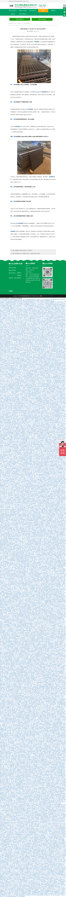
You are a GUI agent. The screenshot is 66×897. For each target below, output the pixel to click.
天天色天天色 (12, 606)
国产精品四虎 (12, 344)
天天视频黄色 (24, 585)
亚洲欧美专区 (24, 874)
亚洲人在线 (15, 417)
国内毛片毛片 (29, 687)
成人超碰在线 (23, 434)
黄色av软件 (20, 564)
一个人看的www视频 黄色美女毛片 (33, 404)
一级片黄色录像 (6, 309)
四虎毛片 (4, 617)
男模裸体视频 (26, 626)
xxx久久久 (60, 383)
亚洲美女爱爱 (43, 667)
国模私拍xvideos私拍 (10, 804)
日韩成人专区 (20, 567)
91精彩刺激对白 (18, 363)
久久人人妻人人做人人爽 (21, 543)
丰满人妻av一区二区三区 (33, 583)
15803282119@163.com (34, 274)
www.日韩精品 (45, 507)
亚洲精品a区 (24, 513)
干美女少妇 (28, 478)
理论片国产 (29, 516)
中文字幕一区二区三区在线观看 (31, 590)
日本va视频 (4, 363)
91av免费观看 (43, 711)
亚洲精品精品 (48, 363)
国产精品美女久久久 (11, 428)
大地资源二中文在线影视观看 (23, 480)
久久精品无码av (40, 352)
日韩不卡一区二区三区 (7, 379)
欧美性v (24, 761)
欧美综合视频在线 (27, 718)
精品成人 (12, 667)
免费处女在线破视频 (45, 638)
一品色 (54, 375)
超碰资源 (59, 367)
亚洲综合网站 (16, 406)
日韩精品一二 (21, 377)
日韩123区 (46, 851)
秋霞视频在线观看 (34, 640)
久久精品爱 (5, 537)
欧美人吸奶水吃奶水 (19, 313)
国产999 (17, 479)
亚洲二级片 (5, 498)
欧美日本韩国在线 (31, 536)
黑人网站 (17, 777)
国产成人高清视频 (20, 381)
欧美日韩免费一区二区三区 (18, 692)
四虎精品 (5, 324)
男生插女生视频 (53, 446)
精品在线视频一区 (18, 387)
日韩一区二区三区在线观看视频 (53, 410)
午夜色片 (17, 746)
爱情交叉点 (38, 883)
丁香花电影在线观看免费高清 (37, 348)
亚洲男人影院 (41, 328)
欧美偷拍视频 (42, 329)
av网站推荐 (44, 345)
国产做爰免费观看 (35, 580)
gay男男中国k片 (44, 332)
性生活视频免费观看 (47, 600)
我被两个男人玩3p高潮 (42, 487)
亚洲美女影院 (60, 479)
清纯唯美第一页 (45, 790)
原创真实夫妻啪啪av (11, 536)
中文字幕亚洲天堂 (35, 551)
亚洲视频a (46, 601)
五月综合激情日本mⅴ (24, 466)
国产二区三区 (9, 725)
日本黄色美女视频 (4, 527)
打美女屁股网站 (11, 747)
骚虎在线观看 (25, 593)
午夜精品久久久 (53, 516)
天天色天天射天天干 (15, 507)
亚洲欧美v (32, 688)
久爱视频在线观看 (23, 666)
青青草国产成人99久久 (15, 631)
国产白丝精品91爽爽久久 (40, 374)
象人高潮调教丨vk (34, 381)
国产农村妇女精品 (18, 765)
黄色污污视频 (62, 347)
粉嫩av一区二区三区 (52, 489)
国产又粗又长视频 (37, 456)
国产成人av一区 (15, 870)
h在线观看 (59, 578)
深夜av (45, 852)
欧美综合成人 (45, 849)
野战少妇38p (47, 340)
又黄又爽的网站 (45, 403)
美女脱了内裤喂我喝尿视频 (30, 832)
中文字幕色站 (35, 490)
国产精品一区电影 (50, 696)
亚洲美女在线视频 (50, 316)
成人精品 (34, 538)
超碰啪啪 (25, 352)
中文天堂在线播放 (43, 681)
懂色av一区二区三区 (52, 641)
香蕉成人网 (26, 692)
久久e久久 (2, 791)
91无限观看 (15, 458)
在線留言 (13, 14)
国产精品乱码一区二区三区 (36, 427)
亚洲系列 (5, 327)
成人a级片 (10, 548)
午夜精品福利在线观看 (60, 535)
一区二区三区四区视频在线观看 (53, 768)
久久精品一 (58, 732)
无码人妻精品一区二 (57, 850)
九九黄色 (35, 472)
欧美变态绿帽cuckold (45, 653)
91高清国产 (43, 513)
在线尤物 (40, 849)
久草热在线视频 (56, 492)
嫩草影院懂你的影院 (25, 410)
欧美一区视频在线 (23, 468)
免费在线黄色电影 (47, 386)
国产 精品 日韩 (49, 583)
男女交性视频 (60, 501)
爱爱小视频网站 (41, 599)
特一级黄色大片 (3, 750)
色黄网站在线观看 (57, 678)
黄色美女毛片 (57, 461)
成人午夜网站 (31, 704)
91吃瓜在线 (36, 375)
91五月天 (2, 377)
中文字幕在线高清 (30, 619)
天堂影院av (22, 873)
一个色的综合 (26, 461)
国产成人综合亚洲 (26, 444)
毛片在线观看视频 (19, 577)
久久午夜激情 (8, 825)
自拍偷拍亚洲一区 (4, 456)
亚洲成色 (52, 462)
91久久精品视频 (34, 647)
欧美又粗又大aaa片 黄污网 (13, 531)
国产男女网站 (14, 625)
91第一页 (35, 373)
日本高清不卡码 (43, 693)
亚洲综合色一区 (48, 310)
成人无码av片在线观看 (48, 555)
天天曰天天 (61, 647)
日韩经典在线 (18, 388)
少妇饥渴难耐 (29, 458)
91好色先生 (20, 456)
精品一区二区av (14, 377)
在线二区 (43, 613)
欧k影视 (17, 763)
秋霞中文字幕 (14, 454)
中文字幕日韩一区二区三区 (54, 440)
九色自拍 (2, 768)
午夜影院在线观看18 (48, 444)
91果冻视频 (25, 416)
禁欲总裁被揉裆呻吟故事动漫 (11, 641)
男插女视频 (12, 510)
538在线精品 (47, 428)
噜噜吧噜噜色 (36, 687)
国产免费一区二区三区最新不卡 (52, 374)
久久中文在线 (30, 576)
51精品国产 (58, 502)
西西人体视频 (46, 322)
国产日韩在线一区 (37, 376)
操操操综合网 (39, 602)
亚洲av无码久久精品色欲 (47, 435)
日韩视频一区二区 (19, 764)
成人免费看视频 (50, 837)
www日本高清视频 (36, 607)
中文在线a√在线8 (46, 369)
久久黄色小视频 (11, 539)
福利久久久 (31, 765)
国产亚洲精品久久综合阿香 (24, 677)
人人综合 (42, 725)
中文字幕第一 (48, 409)
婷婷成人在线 (48, 336)
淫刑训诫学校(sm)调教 (32, 771)
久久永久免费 (17, 703)
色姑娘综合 (29, 524)
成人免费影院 (36, 544)
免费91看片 (16, 582)
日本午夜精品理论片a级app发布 (33, 327)
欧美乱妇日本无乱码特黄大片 (6, 545)
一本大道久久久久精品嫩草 (40, 553)
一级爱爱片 (38, 435)
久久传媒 (39, 365)
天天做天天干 (27, 577)
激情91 (54, 433)
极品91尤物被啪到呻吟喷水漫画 (7, 653)
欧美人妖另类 (60, 663)
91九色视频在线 (6, 620)
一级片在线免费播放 (14, 397)
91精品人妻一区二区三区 (39, 439)
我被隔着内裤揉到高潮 (32, 541)
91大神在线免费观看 (40, 368)
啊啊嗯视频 (39, 682)
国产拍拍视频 (22, 893)
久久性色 (9, 324)
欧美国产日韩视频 (48, 510)
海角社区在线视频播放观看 (30, 556)
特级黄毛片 (20, 683)
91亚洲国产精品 (32, 602)
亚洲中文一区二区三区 (11, 364)
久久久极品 (46, 596)
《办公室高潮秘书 (41, 304)
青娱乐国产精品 (8, 642)
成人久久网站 (19, 856)
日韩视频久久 (8, 707)
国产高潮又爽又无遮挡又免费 (42, 307)
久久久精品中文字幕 (13, 486)
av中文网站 (24, 688)
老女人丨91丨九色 (58, 785)
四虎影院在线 (61, 370)
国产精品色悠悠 (3, 794)
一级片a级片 (58, 487)
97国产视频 (27, 425)
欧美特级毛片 (40, 472)
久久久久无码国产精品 (38, 652)
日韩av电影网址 (35, 690)
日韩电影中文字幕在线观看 (50, 579)
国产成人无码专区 (52, 717)
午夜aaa (36, 582)
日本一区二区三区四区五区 (47, 382)
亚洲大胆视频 (8, 550)
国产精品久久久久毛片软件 (14, 466)
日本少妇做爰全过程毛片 (19, 380)
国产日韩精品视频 (6, 473)
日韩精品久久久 (25, 369)
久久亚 (45, 319)
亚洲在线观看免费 (53, 464)
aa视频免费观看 (53, 614)
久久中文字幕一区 (23, 338)
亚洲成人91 (10, 449)
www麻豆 (59, 889)
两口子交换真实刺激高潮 (55, 369)
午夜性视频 (7, 535)
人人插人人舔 (28, 348)
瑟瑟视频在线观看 (26, 515)
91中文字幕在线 (12, 312)
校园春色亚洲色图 (40, 426)
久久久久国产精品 (44, 572)
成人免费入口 (16, 884)
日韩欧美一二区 (18, 392)
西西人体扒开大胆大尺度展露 (39, 724)
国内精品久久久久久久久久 (22, 597)
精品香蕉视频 (14, 370)
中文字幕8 (36, 502)
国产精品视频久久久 (26, 437)
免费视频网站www (31, 342)
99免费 (25, 317)
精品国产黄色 (7, 756)
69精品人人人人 (19, 351)
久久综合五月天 (50, 695)
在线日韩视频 (49, 678)
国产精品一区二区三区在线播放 (44, 305)
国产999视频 (33, 713)
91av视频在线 (25, 547)
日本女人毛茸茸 (55, 513)
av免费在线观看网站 (31, 411)
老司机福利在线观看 (58, 585)
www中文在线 (19, 323)
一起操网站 (16, 676)
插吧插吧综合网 (42, 474)
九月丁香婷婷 (27, 351)
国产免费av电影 (49, 530)
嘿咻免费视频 (6, 593)
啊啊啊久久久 (22, 781)
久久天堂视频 (3, 872)
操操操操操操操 (12, 597)
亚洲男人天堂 (44, 625)
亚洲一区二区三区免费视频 (11, 490)
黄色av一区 (14, 353)
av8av (16, 654)
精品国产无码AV (53, 454)
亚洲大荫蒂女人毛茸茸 (43, 561)
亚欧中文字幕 (57, 493)
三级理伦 (48, 491)
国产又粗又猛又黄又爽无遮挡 (25, 608)
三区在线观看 (3, 306)
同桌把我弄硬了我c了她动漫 (10, 426)
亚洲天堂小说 (43, 794)
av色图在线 (59, 611)
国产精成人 (21, 812)
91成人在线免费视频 (17, 593)
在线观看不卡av (23, 542)
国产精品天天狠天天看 (33, 783)
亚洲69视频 (37, 799)
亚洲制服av (44, 419)
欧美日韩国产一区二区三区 (51, 803)
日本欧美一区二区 (28, 674)
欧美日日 (11, 728)
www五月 (59, 628)
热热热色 (63, 317)
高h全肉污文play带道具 (10, 318)
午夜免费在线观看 (6, 475)
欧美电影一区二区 (36, 730)
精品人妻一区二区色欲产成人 (10, 491)
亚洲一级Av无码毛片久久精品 (27, 379)
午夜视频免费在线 (43, 509)
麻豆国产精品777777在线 (21, 305)
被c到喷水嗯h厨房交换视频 (17, 334)
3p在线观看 (7, 311)
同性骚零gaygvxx (20, 674)
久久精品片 (15, 565)
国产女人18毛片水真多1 (43, 493)
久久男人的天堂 (15, 838)
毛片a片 (42, 363)
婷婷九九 (56, 866)
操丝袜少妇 (6, 443)
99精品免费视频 (20, 632)
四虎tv (60, 845)
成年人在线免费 (18, 515)
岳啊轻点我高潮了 (49, 439)
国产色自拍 (29, 353)
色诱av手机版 (20, 461)
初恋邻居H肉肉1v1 (34, 329)
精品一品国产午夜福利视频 (19, 528)
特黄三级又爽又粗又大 (49, 371)
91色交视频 (24, 653)
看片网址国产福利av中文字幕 (38, 310)
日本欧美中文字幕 (33, 316)
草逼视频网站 (15, 444)
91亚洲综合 (54, 626)
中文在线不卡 (63, 622)
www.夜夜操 (14, 753)
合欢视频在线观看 (32, 318)
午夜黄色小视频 (20, 643)
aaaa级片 (10, 330)
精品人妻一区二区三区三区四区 (24, 371)
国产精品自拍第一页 (27, 559)
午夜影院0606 (46, 745)
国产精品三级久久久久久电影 (6, 404)
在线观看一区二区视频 (22, 797)
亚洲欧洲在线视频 (57, 787)
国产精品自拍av (27, 739)
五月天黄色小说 (18, 738)
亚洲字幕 (41, 457)
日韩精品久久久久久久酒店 (26, 332)
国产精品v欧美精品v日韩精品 (6, 542)
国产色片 (13, 814)
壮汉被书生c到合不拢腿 (47, 541)
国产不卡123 (39, 790)
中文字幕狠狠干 (7, 444)
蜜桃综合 (51, 602)
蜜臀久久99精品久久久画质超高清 (44, 306)
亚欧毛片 (43, 456)
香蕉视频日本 (23, 359)
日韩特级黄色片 (41, 783)
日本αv (46, 613)
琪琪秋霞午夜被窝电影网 (57, 618)
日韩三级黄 (48, 618)
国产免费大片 (34, 628)
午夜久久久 (44, 713)
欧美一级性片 (47, 460)
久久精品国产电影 (51, 353)
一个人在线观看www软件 (55, 486)
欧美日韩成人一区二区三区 (59, 484)
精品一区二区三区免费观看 (8, 765)
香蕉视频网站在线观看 (49, 891)
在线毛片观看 (30, 412)
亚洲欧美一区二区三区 (38, 745)
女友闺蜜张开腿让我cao (55, 675)
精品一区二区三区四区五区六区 (36, 319)
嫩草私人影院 (3, 547)
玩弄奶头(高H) (60, 417)
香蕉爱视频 (52, 653)
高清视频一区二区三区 (32, 682)
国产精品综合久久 (28, 775)
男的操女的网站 (62, 629)
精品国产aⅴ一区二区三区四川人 (35, 504)
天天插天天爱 (53, 405)
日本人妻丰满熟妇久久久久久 (25, 335)
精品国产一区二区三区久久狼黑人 (26, 686)
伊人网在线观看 (50, 754)
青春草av (11, 455)
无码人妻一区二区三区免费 (54, 682)
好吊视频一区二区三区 (54, 608)
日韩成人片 (33, 469)
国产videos (57, 622)
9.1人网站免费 (10, 676)
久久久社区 (50, 573)
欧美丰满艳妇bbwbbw (53, 370)
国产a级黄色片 (31, 658)
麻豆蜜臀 (46, 840)
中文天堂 (48, 470)
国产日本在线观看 (23, 412)
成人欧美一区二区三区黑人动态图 (38, 803)
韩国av (11, 382)
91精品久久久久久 (27, 694)
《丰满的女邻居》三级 (50, 381)
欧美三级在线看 (3, 536)
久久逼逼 (49, 566)
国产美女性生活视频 (30, 636)
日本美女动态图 (52, 680)
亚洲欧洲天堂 (34, 311)
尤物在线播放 (19, 369)
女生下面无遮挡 (53, 428)
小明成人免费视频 (52, 681)
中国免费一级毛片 (43, 719)
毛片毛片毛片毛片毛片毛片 (16, 475)
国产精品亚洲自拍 (30, 740)
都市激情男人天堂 (9, 883)
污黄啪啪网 (47, 506)
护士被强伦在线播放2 (22, 353)
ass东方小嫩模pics (28, 710)
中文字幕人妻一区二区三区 (9, 316)
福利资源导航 (32, 461)
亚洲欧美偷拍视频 (49, 687)
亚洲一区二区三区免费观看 (26, 402)
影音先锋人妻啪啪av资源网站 (28, 805)
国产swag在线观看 (23, 445)
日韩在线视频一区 (52, 468)
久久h (38, 786)
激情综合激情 (49, 513)
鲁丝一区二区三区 (53, 383)
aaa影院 (10, 593)
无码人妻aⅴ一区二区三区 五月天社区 (54, 379)
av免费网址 (2, 591)
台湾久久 (55, 435)
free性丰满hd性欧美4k (45, 736)
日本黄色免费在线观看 (27, 463)
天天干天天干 (60, 756)
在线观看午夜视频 (40, 411)
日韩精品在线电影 (46, 398)
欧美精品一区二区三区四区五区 (14, 585)
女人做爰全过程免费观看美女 (22, 460)
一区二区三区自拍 (6, 463)
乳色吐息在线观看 (4, 573)
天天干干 (28, 879)
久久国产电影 (25, 454)
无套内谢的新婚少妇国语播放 (22, 491)
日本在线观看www (50, 518)
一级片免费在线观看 (42, 362)
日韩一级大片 (5, 658)
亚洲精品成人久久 (14, 829)
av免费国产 (44, 744)
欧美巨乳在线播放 (5, 307)
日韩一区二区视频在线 (20, 652)
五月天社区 (48, 599)
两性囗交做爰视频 (58, 472)
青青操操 (45, 359)
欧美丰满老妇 (27, 329)
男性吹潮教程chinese (27, 617)
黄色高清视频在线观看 (22, 672)
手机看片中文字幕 (51, 408)
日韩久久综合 (57, 670)
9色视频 (24, 796)
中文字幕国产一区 (46, 635)
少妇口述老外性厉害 (51, 354)
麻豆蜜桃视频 (58, 762)
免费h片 (17, 554)
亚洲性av (23, 496)
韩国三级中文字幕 (9, 489)
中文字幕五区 (56, 659)
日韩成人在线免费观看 (21, 624)
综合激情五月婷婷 (45, 593)
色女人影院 (21, 599)
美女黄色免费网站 (56, 449)
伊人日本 (24, 374)
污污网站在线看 (48, 741)
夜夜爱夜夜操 (18, 776)
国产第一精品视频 (45, 756)
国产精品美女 (58, 834)
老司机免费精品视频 (54, 651)
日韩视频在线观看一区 (36, 330)
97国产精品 (41, 519)
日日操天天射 (13, 817)
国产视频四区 (6, 556)
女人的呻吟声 (29, 434)
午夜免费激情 (57, 338)
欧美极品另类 (61, 554)
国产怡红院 (57, 313)
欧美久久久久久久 (50, 467)
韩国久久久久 (14, 480)
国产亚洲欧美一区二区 (38, 825)
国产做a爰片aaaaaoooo (40, 441)
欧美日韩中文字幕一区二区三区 (9, 452)
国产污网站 (5, 406)
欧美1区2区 (54, 520)
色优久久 (49, 630)
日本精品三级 (19, 319)
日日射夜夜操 (46, 339)
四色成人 (47, 438)
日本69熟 (8, 348)
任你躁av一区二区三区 (13, 516)
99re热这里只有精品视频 (18, 474)
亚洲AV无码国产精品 (22, 341)
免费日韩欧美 (57, 509)
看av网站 (39, 680)
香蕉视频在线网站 (28, 868)
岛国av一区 (42, 449)
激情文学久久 (23, 506)
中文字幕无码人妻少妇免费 (7, 647)
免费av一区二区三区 (20, 618)
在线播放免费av (46, 462)
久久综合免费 (33, 431)
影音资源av (10, 406)
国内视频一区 (30, 890)
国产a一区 (31, 779)
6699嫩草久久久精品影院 (41, 497)
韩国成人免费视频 (19, 558)
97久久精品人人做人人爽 (8, 754)
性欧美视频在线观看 (43, 641)
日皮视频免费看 (29, 432)
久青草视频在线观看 (28, 385)
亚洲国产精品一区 (44, 367)
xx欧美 (28, 324)
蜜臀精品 (13, 664)
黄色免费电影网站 (41, 506)
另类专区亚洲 (12, 398)
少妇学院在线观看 (22, 458)
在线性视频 (57, 828)
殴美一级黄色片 (47, 628)
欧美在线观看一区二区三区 (41, 317)
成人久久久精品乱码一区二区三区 (11, 628)
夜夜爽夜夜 (18, 744)
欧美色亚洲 (34, 338)
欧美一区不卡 (17, 439)
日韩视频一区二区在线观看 (22, 312)
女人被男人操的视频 (43, 461)
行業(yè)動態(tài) (26, 23)
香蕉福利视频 (51, 893)
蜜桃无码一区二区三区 (11, 346)
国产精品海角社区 (60, 680)
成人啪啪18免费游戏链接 (9, 578)
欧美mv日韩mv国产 (10, 738)
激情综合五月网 (30, 654)
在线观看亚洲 (53, 812)
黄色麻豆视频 (42, 687)
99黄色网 (52, 543)
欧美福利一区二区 (47, 342)
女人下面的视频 (33, 425)
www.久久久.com (23, 307)
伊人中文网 (58, 390)
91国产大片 (20, 709)
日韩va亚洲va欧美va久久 (8, 640)
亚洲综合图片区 (25, 723)
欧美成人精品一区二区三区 (55, 327)
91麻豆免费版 (7, 868)
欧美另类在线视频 (15, 335)
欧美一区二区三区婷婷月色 (6, 649)
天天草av (35, 537)
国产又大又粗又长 (61, 341)
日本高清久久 (5, 785)
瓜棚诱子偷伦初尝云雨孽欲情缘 (44, 412)
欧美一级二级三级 (48, 328)
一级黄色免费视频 (42, 802)
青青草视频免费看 (22, 767)
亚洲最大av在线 (47, 480)
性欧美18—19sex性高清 (43, 692)
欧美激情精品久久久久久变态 (60, 387)
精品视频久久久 (7, 414)
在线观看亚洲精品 (35, 715)
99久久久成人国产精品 (46, 709)
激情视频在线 (54, 820)
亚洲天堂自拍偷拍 (57, 457)
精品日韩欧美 (18, 664)
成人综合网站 (37, 379)
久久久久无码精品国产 (53, 346)
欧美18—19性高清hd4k (27, 363)
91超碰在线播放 (48, 616)
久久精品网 (34, 661)
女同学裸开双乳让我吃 (37, 361)
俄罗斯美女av (39, 499)
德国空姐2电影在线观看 (55, 422)
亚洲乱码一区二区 (42, 467)
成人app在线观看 (15, 394)
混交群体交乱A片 (44, 404)
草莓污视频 (19, 454)
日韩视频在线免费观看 (45, 458)
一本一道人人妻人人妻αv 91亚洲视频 (51, 452)
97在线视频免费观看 (45, 675)
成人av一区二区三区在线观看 (11, 724)
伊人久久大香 (18, 665)
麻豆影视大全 (16, 338)
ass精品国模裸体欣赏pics (40, 518)
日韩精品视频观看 (56, 415)
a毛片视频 (7, 791)
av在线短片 (4, 496)
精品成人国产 (18, 790)
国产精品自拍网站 (11, 363)
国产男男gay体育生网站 (13, 803)
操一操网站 (15, 767)
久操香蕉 (2, 843)
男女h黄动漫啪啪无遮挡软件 (11, 301)
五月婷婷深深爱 (57, 414)
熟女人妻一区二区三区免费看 (37, 694)
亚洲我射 (14, 383)
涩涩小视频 (41, 391)
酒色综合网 (8, 468)
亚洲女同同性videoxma (8, 808)
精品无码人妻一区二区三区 (58, 328)
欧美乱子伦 (50, 595)
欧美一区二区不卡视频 (61, 403)
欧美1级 (35, 768)
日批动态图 (18, 887)
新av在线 (16, 653)
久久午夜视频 (57, 558)
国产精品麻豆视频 (23, 596)
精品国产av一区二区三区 (37, 735)
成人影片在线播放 (43, 417)
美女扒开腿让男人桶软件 (56, 480)
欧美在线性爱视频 (44, 816)
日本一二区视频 (10, 392)
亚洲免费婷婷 (55, 542)
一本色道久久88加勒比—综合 (58, 310)
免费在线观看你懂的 (51, 451)
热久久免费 (50, 450)
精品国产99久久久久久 (56, 358)
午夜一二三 (53, 352)
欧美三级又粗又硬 (43, 544)
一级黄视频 (56, 467)
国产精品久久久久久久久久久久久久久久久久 (46, 556)
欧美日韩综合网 (53, 312)
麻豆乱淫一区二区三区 (36, 345)
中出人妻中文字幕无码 (51, 390)
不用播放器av (27, 812)
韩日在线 (59, 514)
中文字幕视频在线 (31, 317)
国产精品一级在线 (26, 323)
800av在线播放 (15, 892)
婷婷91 (27, 798)
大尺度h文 (12, 740)
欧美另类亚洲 (53, 403)
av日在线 (2, 854)
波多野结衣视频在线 (37, 796)
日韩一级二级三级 (51, 330)
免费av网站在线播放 (35, 390)
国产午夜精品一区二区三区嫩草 (58, 648)
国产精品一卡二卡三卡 (37, 325)
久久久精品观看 (39, 322)
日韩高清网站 (59, 713)
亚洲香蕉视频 (54, 568)
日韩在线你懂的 (59, 770)
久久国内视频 (31, 572)
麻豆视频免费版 (40, 856)
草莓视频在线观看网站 (37, 516)
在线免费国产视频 (41, 788)
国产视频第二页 (22, 870)
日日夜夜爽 (22, 703)
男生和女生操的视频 (27, 661)
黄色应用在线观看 (39, 386)
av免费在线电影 (50, 886)
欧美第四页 (28, 811)
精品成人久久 (38, 520)
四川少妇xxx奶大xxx (39, 861)
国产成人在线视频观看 (59, 872)
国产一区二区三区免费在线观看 (24, 396)
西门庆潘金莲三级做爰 (40, 340)
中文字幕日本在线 (45, 397)
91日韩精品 (55, 619)
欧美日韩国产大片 (31, 307)
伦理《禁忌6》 (34, 806)
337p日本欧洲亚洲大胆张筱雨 (33, 585)
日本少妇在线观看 (36, 458)
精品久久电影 (46, 559)
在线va (10, 636)
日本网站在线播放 (28, 357)
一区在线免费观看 (21, 711)
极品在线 (63, 774)
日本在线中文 (26, 316)
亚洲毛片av (27, 381)
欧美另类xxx (29, 797)
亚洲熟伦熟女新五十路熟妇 (30, 645)
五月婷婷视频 (18, 510)
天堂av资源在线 (12, 556)
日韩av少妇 (17, 533)
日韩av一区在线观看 (45, 547)
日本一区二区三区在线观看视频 (35, 399)
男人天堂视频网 (36, 674)
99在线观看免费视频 (47, 677)
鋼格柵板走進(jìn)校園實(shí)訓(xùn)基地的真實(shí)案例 (27, 253)
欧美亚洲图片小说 (36, 605)
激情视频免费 (6, 622)
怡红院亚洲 (10, 361)
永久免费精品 (40, 480)
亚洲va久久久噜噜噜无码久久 (7, 857)
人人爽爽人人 (16, 542)
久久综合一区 (5, 495)
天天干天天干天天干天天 (42, 537)
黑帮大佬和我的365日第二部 (34, 844)
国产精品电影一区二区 (29, 616)
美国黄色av (23, 330)
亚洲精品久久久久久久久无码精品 (41, 421)
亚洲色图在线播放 (46, 516)
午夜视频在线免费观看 (17, 698)
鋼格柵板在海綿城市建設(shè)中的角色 (23, 250)
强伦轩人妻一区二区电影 (19, 855)
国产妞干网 (53, 479)
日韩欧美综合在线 (12, 811)
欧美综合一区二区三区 (58, 530)
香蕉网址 (60, 880)
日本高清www (59, 745)
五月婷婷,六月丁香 (35, 858)
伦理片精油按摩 (52, 559)
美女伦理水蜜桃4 (53, 578)
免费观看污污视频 (55, 386)
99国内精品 (14, 797)
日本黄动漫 (24, 744)
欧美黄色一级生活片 (38, 347)
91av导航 (9, 394)
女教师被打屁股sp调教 (22, 625)
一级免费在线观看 (11, 741)
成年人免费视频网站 (6, 596)
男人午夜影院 (5, 827)
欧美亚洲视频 (3, 386)
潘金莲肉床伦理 (58, 381)
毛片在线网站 (50, 721)
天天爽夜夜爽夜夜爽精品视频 (49, 420)
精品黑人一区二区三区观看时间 (43, 722)
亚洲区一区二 (57, 463)
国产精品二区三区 (62, 725)
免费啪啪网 (57, 309)
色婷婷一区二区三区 (4, 446)
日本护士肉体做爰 (41, 425)
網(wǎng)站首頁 (12, 10)
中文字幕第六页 (33, 515)
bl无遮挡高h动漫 (51, 758)
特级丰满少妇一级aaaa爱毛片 (14, 493)
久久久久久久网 (46, 405)
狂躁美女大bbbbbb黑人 (26, 538)
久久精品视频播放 (13, 672)
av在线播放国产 (45, 364)
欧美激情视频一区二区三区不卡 (35, 507)
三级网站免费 (36, 463)
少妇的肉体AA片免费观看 (31, 618)
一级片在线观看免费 (54, 344)
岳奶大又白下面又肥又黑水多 (17, 317)
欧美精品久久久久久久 (49, 323)
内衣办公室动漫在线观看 (56, 591)
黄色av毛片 (27, 781)
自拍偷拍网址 (36, 449)
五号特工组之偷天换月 (37, 359)
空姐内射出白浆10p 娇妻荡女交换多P (55, 495)
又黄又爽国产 (61, 700)
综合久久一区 (22, 306)
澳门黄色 (26, 399)
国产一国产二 (53, 705)
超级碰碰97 (10, 809)
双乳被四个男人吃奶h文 (43, 396)
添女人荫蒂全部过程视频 (25, 845)
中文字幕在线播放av (59, 613)
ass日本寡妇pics (27, 358)
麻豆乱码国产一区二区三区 (50, 799)
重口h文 (52, 657)
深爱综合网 (5, 538)
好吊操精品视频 (60, 468)
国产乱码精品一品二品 (26, 311)
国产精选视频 (52, 431)
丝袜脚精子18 (24, 391)
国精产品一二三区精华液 (9, 558)
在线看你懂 (50, 332)
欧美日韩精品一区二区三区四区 (43, 770)
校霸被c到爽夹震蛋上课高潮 (34, 416)
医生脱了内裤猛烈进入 (30, 336)
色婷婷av (34, 358)
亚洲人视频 (63, 509)
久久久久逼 (32, 369)
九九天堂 (51, 866)
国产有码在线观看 (23, 606)
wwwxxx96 (34, 353)
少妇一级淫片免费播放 (45, 576)
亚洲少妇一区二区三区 (55, 877)
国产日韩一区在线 (29, 652)
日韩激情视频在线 (17, 438)
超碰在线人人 (52, 613)
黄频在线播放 (28, 390)
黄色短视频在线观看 (37, 364)
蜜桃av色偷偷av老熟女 (19, 822)
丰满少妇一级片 (45, 704)
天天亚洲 (24, 340)
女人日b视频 (42, 385)
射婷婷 (37, 461)
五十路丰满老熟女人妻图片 (58, 329)
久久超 (23, 336)
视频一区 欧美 (10, 329)
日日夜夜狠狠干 (15, 412)
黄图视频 (26, 675)
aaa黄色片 (20, 409)
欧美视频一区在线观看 (41, 354)
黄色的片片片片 (28, 873)
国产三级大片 (38, 387)
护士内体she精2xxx (4, 325)
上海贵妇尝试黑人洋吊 (39, 428)
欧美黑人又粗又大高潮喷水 (53, 362)
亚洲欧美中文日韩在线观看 (9, 352)
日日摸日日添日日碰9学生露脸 (23, 757)
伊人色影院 (44, 361)
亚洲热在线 (35, 522)
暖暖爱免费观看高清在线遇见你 (57, 304)
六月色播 (2, 810)
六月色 (16, 750)
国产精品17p (23, 342)
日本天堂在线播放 (6, 339)
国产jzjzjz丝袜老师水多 (32, 514)
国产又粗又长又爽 (22, 516)
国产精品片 (21, 580)
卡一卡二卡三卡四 (51, 759)
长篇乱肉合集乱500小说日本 (16, 437)
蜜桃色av (15, 456)
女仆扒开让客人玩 (56, 474)
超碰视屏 (39, 814)
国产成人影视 (43, 580)
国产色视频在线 (16, 660)
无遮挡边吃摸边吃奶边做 (48, 503)
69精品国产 (56, 687)
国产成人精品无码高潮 (55, 402)
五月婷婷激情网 (58, 408)
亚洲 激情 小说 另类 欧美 (5, 501)
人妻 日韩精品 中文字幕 (16, 311)
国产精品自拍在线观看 (33, 641)
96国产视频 (25, 301)
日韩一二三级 (31, 653)
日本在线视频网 (7, 507)
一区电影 (20, 588)
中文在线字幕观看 (30, 496)
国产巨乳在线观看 (60, 868)
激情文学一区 (36, 385)
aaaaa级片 (46, 637)
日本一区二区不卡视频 (16, 342)
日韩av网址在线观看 (36, 780)
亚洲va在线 (59, 477)
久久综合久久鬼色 (22, 478)
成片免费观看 (35, 371)
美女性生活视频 (58, 323)
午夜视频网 (6, 562)
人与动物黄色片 (54, 725)
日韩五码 (57, 394)
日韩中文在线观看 (61, 712)
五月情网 (63, 385)
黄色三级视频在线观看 (43, 748)
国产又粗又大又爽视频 (7, 375)
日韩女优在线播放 (25, 635)
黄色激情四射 (37, 521)
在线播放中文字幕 (31, 340)
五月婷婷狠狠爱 (44, 370)
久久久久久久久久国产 (60, 339)
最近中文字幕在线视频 (39, 445)
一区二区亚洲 (21, 417)
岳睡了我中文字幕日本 (47, 347)
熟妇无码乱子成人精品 (25, 493)
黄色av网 (60, 570)
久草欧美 (30, 361)
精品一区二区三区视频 (17, 367)
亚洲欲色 (12, 661)
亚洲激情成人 (35, 481)
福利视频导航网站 (61, 435)
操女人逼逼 (7, 454)
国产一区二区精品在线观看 (59, 839)
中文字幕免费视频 (44, 619)
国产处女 (27, 655)
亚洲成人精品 (56, 624)
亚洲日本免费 (58, 356)
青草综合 (28, 647)
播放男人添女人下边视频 (29, 727)
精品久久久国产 (55, 707)
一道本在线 (55, 444)
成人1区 (31, 745)
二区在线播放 (22, 397)
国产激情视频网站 (31, 672)
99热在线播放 (9, 872)
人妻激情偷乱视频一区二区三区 (26, 439)
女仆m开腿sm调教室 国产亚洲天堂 (16, 322)
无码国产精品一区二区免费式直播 (26, 620)
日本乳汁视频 (51, 504)
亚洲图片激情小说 (23, 576)
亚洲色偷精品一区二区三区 (59, 544)
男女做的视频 (29, 690)
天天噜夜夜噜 (35, 608)
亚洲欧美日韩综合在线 (13, 860)
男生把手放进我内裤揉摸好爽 (19, 325)
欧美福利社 (59, 690)
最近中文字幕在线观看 (30, 464)
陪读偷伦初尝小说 (47, 716)
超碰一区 (22, 382)
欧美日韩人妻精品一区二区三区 (56, 790)
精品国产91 (44, 672)
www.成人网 (43, 734)
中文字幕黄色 (53, 398)
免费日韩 (12, 309)
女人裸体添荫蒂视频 (53, 577)
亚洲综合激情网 (35, 852)
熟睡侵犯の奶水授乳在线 (39, 591)
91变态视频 (8, 834)
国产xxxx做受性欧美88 (21, 354)
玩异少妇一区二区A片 (7, 692)
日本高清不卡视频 (45, 327)
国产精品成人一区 (19, 539)
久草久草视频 (45, 468)
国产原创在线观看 (49, 335)
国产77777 (26, 477)
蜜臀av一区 (13, 469)
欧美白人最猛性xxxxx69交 (55, 774)
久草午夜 (54, 868)
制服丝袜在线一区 (26, 588)
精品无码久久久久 (20, 605)
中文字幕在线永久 (60, 625)
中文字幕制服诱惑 (17, 630)
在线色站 (7, 472)
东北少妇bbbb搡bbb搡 (10, 419)
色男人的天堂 (22, 404)
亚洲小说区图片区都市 (11, 547)
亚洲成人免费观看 (47, 542)
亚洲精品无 (49, 672)
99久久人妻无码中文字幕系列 (8, 693)
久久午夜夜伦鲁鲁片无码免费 (50, 860)
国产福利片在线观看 (60, 352)
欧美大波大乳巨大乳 (45, 422)
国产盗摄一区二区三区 (54, 742)
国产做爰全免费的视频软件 (42, 854)
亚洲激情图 (53, 396)
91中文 (7, 506)
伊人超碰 (8, 317)
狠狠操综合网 (26, 810)
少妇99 (15, 700)
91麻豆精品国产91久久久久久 (6, 340)
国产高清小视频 (45, 777)
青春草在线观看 (8, 878)
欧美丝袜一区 (51, 448)
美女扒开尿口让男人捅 (19, 329)
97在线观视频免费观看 (46, 698)
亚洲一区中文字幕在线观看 (14, 434)
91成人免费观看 (41, 771)
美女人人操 (37, 675)
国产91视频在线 (51, 878)
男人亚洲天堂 (18, 496)
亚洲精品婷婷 (31, 554)
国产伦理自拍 (53, 385)
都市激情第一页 (7, 334)
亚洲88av (61, 645)
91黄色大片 (34, 717)
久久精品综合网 (27, 628)
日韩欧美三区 (10, 431)
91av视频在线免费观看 (25, 533)
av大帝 (16, 371)
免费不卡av (49, 433)
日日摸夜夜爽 (19, 802)
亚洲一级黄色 (33, 356)
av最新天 (33, 426)
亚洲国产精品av (38, 611)
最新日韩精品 (51, 313)
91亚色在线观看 (29, 719)
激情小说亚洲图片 (56, 616)
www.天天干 (31, 448)
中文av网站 (40, 742)
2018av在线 (46, 694)
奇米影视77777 (54, 735)
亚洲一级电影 (3, 699)
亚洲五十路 (5, 744)
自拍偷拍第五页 (33, 403)
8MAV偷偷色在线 (12, 583)
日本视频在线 (48, 805)
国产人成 (28, 427)
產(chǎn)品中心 (33, 10)
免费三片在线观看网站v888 (28, 387)
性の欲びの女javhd (23, 884)
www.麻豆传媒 (12, 605)
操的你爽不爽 (30, 415)
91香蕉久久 (49, 375)
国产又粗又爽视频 (7, 611)
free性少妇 (31, 315)
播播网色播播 (57, 891)
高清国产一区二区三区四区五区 (10, 467)
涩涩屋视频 (40, 555)
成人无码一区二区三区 (16, 324)
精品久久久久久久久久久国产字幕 (31, 423)
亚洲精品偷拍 (37, 576)
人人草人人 (42, 786)
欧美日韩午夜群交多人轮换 (34, 547)
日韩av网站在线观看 (31, 549)
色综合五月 (46, 532)
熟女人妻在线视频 (33, 328)
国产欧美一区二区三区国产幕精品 (38, 478)
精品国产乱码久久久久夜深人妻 (54, 780)
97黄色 (31, 594)
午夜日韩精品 (51, 670)
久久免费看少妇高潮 (50, 478)
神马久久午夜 (28, 306)
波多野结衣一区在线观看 (31, 875)
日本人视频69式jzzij (16, 451)
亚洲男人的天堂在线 (28, 472)
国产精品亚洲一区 (42, 316)
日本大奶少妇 (31, 793)
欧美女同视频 (58, 758)
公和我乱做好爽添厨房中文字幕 (28, 776)
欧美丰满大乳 (50, 544)
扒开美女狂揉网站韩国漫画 (9, 385)
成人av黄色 (2, 381)
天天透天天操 (39, 672)
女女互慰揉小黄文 (37, 594)
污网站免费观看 (13, 512)
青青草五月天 (29, 383)
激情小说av (50, 692)
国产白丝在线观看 (15, 890)
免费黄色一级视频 (25, 431)
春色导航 (10, 739)
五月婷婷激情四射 (54, 351)
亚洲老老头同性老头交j (38, 542)
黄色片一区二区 (19, 796)
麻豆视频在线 (49, 665)
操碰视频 (6, 361)
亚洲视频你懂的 (3, 736)
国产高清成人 (24, 573)
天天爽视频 (48, 783)
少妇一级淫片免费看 (15, 504)
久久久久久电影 (45, 560)
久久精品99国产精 (46, 543)
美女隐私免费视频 (36, 562)
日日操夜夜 (50, 561)
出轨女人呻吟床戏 (5, 887)
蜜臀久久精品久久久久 (43, 311)
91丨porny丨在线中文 (25, 451)
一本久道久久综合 (19, 316)
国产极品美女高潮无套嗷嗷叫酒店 (23, 441)
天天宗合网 (57, 462)
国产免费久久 (23, 631)
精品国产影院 (21, 857)
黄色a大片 (44, 558)
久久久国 (48, 788)
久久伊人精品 (7, 377)
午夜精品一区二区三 (30, 870)
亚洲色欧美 (10, 439)
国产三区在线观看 (34, 671)
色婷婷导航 (16, 422)
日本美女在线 (60, 312)
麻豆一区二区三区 (53, 607)
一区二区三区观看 (17, 835)
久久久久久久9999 (10, 699)
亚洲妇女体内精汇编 (19, 344)
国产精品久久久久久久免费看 (45, 551)
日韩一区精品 (21, 393)
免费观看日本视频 (58, 837)
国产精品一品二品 (5, 411)
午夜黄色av (54, 318)
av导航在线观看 (59, 701)
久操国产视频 (59, 301)
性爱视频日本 (61, 626)
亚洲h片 (57, 441)
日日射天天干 (16, 455)
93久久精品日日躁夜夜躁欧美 (60, 324)
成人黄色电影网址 (58, 754)
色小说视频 (10, 582)
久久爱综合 (22, 348)
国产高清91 (14, 310)
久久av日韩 (13, 879)
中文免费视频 (61, 881)
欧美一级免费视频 (31, 510)
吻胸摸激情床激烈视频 (50, 441)
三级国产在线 (10, 849)
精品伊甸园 (13, 704)
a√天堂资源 (56, 814)
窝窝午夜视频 (34, 823)
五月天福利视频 (22, 443)
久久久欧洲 (58, 632)
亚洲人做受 (32, 725)
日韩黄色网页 (9, 462)
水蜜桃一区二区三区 (20, 383)
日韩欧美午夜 (25, 421)
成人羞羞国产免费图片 (10, 607)
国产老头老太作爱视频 (56, 736)
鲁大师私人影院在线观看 (34, 826)
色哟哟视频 (51, 461)
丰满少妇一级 (55, 551)
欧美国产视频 (26, 370)
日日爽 (44, 649)
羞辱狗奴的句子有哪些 (36, 603)
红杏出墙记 (27, 545)
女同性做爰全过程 (34, 501)
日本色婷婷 (53, 363)
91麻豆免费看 (25, 825)
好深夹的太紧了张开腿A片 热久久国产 (49, 477)
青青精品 (56, 643)
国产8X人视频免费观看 (49, 643)
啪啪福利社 (36, 762)
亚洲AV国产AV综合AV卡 (59, 695)
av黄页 (4, 674)
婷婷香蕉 (24, 619)
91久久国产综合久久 (6, 530)
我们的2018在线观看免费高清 (34, 388)
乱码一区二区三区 (14, 791)
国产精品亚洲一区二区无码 (35, 626)
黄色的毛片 (28, 330)
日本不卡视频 (20, 426)
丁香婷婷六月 (17, 647)
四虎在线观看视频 (11, 796)
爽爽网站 (40, 617)
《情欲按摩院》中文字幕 (5, 748)
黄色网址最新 (6, 455)
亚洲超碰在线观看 (55, 350)
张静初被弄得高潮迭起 (14, 446)
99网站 (47, 879)
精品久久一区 (43, 379)
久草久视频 (50, 603)
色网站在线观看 (44, 489)
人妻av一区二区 (19, 440)
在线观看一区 (5, 705)
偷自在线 (30, 851)
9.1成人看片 (40, 415)
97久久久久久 (61, 822)
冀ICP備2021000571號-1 (48, 295)
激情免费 (31, 364)
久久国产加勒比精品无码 (44, 812)
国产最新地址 (36, 775)
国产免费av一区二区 (18, 416)
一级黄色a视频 (18, 429)
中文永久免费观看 (29, 741)
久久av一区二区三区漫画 (53, 765)
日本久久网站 (9, 771)
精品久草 (49, 417)
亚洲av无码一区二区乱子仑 (33, 414)
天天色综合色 (30, 542)
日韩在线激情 (3, 849)
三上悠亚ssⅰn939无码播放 (41, 356)
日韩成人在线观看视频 (59, 525)
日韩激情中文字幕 (44, 301)
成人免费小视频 (39, 358)
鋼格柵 (35, 41)
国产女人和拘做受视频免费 (15, 410)
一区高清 (59, 614)
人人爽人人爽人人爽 (16, 854)
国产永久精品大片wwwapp (29, 368)
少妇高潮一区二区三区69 (59, 519)
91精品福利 (19, 759)
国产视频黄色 (22, 896)
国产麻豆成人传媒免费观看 (19, 519)
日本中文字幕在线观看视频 (11, 321)
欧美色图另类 (28, 721)
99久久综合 (35, 802)
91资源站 (10, 461)
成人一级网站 (35, 341)
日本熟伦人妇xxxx (4, 583)
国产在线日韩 (16, 361)
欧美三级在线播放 (6, 625)
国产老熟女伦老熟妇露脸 (5, 342)
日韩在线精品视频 (17, 315)
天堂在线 (40, 706)
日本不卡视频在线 (47, 654)
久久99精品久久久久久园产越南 (11, 457)
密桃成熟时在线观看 (27, 350)
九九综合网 (48, 802)
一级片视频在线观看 (56, 380)
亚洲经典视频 (59, 601)
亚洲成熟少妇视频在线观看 (36, 398)
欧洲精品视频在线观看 (9, 515)
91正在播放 (53, 305)
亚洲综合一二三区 (20, 346)
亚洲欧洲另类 (18, 391)
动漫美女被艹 (53, 770)
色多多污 (30, 341)
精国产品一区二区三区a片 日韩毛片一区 (42, 315)
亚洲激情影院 (23, 428)
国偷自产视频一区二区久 (46, 626)
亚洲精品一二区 (10, 350)
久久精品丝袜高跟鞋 (49, 636)
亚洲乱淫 (36, 415)
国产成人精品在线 (39, 342)
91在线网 (42, 799)
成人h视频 (4, 428)
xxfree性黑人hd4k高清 (41, 353)
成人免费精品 (55, 306)
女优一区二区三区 (49, 773)
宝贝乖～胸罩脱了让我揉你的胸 (36, 462)
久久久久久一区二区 (12, 561)
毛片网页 (12, 380)
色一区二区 (49, 345)
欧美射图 (15, 545)
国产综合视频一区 (32, 848)
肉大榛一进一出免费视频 (34, 667)
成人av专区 (4, 347)
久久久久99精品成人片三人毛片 (8, 572)
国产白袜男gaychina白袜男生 (55, 798)
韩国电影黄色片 (60, 521)
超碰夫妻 (48, 609)
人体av (13, 790)
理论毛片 (49, 570)
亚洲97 (62, 425)
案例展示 (53, 10)
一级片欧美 (59, 860)
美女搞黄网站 (35, 840)
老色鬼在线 (23, 756)
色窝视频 (18, 469)
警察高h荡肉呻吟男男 (20, 522)
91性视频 (20, 444)
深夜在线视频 (11, 570)
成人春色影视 (5, 570)
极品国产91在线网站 (24, 406)
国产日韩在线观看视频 (16, 687)
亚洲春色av (23, 548)
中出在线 (64, 845)
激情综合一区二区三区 (17, 718)
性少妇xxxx (27, 346)
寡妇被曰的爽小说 (52, 800)
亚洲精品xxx (14, 393)
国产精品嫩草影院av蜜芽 (32, 305)
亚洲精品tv (10, 492)
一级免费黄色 (13, 887)
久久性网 (13, 319)
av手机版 (36, 467)
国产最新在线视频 (57, 416)
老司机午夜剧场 (35, 785)
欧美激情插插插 (61, 545)
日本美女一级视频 (16, 769)
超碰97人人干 (50, 606)
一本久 (4, 686)
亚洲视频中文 (29, 359)
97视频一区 (5, 666)
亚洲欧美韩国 (3, 350)
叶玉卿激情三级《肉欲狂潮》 (52, 333)
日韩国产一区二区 (4, 623)
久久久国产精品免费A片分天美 (33, 443)
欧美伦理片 (41, 463)
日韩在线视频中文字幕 (48, 457)
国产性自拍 (34, 306)
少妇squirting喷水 (32, 312)
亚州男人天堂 (52, 596)
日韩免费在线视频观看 (55, 491)
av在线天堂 (30, 467)
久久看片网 (51, 694)
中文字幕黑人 (52, 307)
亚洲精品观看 (46, 472)
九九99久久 (53, 417)
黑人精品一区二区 (20, 721)
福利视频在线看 (37, 655)
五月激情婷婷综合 (46, 568)
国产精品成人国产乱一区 (43, 608)
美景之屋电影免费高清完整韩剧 (47, 485)
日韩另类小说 (3, 348)
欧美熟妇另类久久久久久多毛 (57, 315)
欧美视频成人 (16, 781)
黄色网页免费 (16, 462)
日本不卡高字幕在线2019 (12, 794)
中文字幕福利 (3, 388)
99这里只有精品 (38, 419)
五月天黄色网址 (17, 733)
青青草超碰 (16, 809)
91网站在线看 (25, 867)
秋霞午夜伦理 (6, 415)
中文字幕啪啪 (63, 423)
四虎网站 (17, 527)
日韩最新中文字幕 (43, 495)
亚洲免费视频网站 (38, 815)
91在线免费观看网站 (15, 873)
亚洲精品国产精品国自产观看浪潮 (19, 450)
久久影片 (32, 466)
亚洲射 (25, 322)
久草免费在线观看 (34, 324)
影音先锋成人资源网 (31, 666)
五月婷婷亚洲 (30, 573)
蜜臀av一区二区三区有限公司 (46, 443)
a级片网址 (59, 427)
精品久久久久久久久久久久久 (52, 475)
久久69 (27, 826)
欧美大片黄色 (39, 334)
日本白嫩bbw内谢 (43, 584)
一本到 (61, 303)
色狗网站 (26, 419)
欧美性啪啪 (4, 585)
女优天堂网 (56, 553)
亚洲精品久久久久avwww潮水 (58, 526)
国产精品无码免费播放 (35, 346)
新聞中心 (43, 10)
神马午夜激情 (22, 735)
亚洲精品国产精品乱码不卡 (18, 423)
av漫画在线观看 (28, 599)
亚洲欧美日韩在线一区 (29, 400)
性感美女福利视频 (59, 448)
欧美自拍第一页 (24, 429)
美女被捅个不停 (42, 864)
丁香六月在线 (36, 434)
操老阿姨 (34, 499)
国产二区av (5, 580)
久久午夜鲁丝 (51, 338)
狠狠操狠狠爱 (56, 382)
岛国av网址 (8, 879)
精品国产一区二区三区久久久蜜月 (56, 322)
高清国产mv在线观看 (31, 578)
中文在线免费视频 (40, 637)
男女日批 (6, 759)
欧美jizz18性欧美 (7, 421)
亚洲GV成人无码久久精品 (13, 445)
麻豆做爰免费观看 (58, 561)
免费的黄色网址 (30, 375)
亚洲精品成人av (44, 850)
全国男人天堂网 (61, 809)
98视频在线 (17, 427)
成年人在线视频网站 (23, 892)
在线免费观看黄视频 (40, 634)
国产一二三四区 (14, 341)
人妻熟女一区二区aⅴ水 (40, 805)
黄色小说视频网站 (31, 596)
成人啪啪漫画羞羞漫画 (9, 376)
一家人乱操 (18, 421)
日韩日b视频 (7, 608)
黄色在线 (63, 380)
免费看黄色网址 (38, 543)
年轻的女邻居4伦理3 (37, 468)
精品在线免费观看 (55, 727)
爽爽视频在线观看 (55, 589)
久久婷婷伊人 (46, 399)
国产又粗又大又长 (48, 492)
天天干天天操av (7, 319)
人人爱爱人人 (24, 388)
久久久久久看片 (44, 623)
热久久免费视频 (32, 392)
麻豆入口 (9, 555)
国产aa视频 (32, 657)
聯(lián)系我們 (23, 14)
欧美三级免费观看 (25, 849)
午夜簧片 (32, 655)
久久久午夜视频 (3, 832)
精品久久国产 (53, 576)
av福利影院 (12, 844)
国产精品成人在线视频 (19, 891)
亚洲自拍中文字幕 (18, 617)
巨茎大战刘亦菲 (37, 454)
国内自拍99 (48, 707)
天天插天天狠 (63, 867)
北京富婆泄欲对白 (57, 606)
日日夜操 (18, 573)
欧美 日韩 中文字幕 (14, 608)
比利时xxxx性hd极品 (40, 808)
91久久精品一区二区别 (22, 347)
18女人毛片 (44, 325)
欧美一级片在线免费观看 (25, 678)
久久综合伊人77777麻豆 (21, 684)
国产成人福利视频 (18, 309)
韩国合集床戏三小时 (10, 305)
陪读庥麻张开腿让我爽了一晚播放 (15, 365)
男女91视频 (21, 422)
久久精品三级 (16, 404)
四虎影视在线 (34, 377)
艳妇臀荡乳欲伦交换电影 (27, 376)
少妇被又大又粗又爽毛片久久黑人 (26, 649)
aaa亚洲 (48, 793)
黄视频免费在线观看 (28, 452)
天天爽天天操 (14, 757)
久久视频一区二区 (10, 313)
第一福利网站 (46, 602)
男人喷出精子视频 (38, 344)
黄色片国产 (48, 437)
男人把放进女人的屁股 (40, 792)
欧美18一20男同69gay (44, 614)
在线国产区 (50, 387)
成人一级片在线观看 (56, 805)
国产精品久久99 (3, 713)
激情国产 (39, 768)
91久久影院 (16, 489)
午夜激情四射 (44, 844)
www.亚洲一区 (28, 669)
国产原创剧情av (62, 376)
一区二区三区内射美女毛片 (29, 334)
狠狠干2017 (21, 362)
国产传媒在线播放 (27, 715)
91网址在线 (32, 441)
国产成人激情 (9, 861)
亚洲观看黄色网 (35, 821)
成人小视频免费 (8, 600)
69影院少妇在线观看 (7, 310)
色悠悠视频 (23, 324)
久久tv (54, 499)
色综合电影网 (32, 773)
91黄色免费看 (19, 547)
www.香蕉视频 (3, 635)
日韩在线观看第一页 (13, 304)
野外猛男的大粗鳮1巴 (7, 551)
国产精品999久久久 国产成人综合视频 (29, 433)
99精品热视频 (25, 611)
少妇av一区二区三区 (7, 567)
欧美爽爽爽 (37, 693)
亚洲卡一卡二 (41, 601)
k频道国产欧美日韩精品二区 (35, 733)
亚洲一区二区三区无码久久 (19, 492)
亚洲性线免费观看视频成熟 (43, 383)
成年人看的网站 (8, 591)
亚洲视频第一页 (19, 452)
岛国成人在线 (16, 306)
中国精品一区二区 (60, 786)
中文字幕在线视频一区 (35, 410)
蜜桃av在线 (38, 713)
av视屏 (42, 868)
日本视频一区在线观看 (28, 456)
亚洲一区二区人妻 (7, 477)
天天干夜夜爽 (59, 681)
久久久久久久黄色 (57, 332)
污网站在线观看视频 (16, 636)
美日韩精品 (19, 514)
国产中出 (5, 431)
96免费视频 (16, 497)
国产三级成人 (55, 512)
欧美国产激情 (55, 545)
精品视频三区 (13, 856)
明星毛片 (15, 588)
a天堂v (33, 440)
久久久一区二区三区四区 (51, 667)
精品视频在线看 (61, 791)
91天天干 (9, 729)
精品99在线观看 (13, 408)
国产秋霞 (16, 386)
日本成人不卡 (31, 421)
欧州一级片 (35, 452)
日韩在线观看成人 (39, 776)
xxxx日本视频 (36, 457)
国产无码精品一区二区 (54, 397)
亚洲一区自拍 (22, 373)
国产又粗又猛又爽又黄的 (12, 709)
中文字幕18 (37, 619)
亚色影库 (14, 551)
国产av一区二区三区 (56, 640)
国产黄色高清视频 (59, 637)
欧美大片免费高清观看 (41, 531)
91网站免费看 (26, 698)
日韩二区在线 (15, 677)
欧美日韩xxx (32, 683)
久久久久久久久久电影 (9, 508)
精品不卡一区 (9, 781)
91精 (47, 387)
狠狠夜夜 (33, 438)
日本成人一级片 (3, 709)
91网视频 (31, 698)
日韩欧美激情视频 (62, 498)
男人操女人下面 (29, 724)
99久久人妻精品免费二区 (34, 764)
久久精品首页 (52, 483)
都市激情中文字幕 (36, 332)
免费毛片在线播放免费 (41, 321)
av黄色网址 (61, 892)
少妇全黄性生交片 (53, 704)
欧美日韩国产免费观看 (54, 404)
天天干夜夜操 (15, 828)
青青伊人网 (48, 605)
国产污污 (23, 665)
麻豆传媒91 (22, 777)
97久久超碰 (15, 409)
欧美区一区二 (3, 499)
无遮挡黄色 (24, 367)
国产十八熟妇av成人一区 (19, 425)
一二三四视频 (41, 490)
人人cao (14, 799)
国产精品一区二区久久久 (15, 562)
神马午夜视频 (26, 594)
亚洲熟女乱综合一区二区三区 (28, 470)
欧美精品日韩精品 (41, 377)
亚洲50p (8, 826)
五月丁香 (22, 769)
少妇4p (5, 369)
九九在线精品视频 (15, 362)
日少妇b (19, 336)
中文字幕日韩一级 (56, 761)
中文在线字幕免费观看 (45, 764)
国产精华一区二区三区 (12, 336)
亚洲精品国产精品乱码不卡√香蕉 (22, 568)
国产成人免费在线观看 (39, 727)
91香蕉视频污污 (3, 630)
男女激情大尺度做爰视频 (27, 309)
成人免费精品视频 (7, 828)
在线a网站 (7, 863)
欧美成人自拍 (48, 761)
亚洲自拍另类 (3, 866)
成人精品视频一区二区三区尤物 (38, 739)
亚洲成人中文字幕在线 (45, 521)
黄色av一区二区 (3, 629)
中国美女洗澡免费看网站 (46, 658)
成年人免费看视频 (5, 856)
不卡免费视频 (51, 646)
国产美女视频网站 (55, 783)
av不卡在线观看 (55, 747)
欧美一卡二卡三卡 (37, 473)
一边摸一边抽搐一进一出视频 (31, 629)
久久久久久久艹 (51, 572)
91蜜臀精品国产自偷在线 (44, 402)
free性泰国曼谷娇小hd (9, 416)
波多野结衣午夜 (20, 408)
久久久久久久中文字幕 (7, 409)
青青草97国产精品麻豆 (13, 345)
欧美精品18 (20, 498)
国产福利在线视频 (44, 346)
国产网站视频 (35, 732)
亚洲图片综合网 (30, 553)
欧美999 (10, 325)
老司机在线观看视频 (15, 348)
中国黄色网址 (49, 564)
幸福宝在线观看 (12, 721)
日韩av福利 (51, 833)
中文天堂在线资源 (48, 640)
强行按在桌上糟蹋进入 (29, 344)
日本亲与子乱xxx (29, 512)
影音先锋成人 (50, 434)
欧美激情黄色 (37, 838)
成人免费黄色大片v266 (22, 654)
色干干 (60, 651)
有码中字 (57, 849)
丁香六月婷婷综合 (11, 793)
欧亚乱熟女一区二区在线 (9, 391)
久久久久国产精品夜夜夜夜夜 (30, 321)
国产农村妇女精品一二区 (32, 450)
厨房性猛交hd (36, 567)
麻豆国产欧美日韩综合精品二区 (14, 635)
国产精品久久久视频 (43, 525)
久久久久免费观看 (37, 550)
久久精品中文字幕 (51, 487)
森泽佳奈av (13, 323)
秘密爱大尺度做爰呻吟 (48, 484)
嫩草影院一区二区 (19, 544)
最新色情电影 (24, 415)
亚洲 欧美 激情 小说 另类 (60, 353)
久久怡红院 (21, 640)
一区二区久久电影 (17, 330)
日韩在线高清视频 (12, 573)
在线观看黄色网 (57, 317)
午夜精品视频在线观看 (45, 884)
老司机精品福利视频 (61, 634)
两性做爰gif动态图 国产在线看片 (25, 821)
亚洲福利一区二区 (52, 663)
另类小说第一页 (50, 319)
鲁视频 (59, 555)
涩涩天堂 (6, 728)
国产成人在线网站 (48, 545)
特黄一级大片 (41, 323)
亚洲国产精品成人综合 (47, 499)
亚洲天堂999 (61, 687)
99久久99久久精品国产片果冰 (48, 392)
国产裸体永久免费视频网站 (24, 304)
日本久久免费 (21, 595)
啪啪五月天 (55, 700)
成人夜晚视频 (6, 344)
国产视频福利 (6, 667)
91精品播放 (29, 607)
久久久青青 (26, 764)
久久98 (7, 631)
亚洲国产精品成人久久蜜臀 (17, 477)
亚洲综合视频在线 (47, 728)
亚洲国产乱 (48, 474)
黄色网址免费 (44, 721)
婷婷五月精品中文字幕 (42, 433)
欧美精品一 (51, 519)
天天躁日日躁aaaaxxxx (19, 792)
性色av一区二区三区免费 (13, 566)
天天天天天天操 (62, 512)
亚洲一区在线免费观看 (40, 336)
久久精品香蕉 (14, 632)
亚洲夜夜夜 (17, 699)
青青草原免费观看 (28, 473)
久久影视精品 (9, 787)
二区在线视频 (6, 400)
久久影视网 (2, 318)
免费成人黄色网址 (17, 431)
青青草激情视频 (12, 400)
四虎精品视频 (17, 874)
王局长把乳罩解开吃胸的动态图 (43, 312)
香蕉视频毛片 (12, 433)
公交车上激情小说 (57, 603)
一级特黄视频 (59, 388)
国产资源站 (46, 391)
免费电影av (18, 433)
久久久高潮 (6, 367)
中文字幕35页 (3, 730)
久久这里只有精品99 (56, 368)
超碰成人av (43, 524)
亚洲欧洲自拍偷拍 (48, 747)
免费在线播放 (26, 564)
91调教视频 (53, 427)
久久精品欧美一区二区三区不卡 (48, 394)
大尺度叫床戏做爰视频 (59, 775)
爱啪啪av (18, 428)
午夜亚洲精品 (56, 838)
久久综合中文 (29, 631)
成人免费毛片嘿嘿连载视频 (53, 325)
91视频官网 (22, 637)
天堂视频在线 (41, 371)
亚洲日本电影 (13, 303)
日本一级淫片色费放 (12, 759)
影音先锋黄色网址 (27, 310)
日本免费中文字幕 (28, 829)
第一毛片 (2, 727)
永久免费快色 (53, 547)
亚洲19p (35, 412)
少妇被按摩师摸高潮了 (8, 659)
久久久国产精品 (31, 855)
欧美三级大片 (37, 570)
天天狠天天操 (62, 661)
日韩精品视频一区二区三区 (15, 481)
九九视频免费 (22, 860)
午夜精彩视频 (32, 643)
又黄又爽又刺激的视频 (54, 729)
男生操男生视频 (9, 519)
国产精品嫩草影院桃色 (48, 432)
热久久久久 (36, 309)
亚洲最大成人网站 (27, 680)
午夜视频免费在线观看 (20, 798)
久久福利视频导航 (30, 800)
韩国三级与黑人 (54, 709)
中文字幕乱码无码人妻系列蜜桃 (59, 831)
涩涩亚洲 (28, 506)
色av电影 (49, 852)
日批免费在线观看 (12, 369)
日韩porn (32, 351)
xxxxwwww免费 (18, 602)
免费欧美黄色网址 (25, 560)
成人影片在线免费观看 (12, 347)
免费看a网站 (50, 311)
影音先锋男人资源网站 (58, 335)
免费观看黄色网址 (25, 339)
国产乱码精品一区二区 (52, 497)
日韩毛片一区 (59, 470)
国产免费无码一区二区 (61, 848)
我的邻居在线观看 (30, 543)
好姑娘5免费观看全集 (42, 647)
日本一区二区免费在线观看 (47, 700)
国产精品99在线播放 (45, 454)
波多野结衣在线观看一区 (5, 520)
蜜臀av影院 (63, 357)
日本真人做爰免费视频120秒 (22, 572)
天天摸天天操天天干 (53, 469)
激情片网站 (26, 745)
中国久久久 (20, 370)
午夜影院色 (47, 385)
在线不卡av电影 (38, 528)
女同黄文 (54, 600)
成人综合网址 (56, 536)
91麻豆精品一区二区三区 (7, 474)
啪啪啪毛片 (63, 828)
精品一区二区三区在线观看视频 (8, 479)
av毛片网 (12, 614)
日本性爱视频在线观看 (29, 822)
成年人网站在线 (32, 339)
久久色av (21, 628)
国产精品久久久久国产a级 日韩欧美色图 (43, 380)
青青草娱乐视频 (56, 583)
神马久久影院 (19, 364)
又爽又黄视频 (35, 873)
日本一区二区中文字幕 (61, 433)
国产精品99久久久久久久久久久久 (26, 521)
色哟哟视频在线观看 (49, 771)
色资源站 (34, 759)
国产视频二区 (54, 628)
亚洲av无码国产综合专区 (9, 602)
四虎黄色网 (56, 636)
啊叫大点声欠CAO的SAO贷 (9, 577)
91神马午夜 (31, 502)
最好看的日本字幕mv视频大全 (38, 335)
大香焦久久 (20, 345)
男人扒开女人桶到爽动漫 (17, 532)
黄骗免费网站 (62, 870)
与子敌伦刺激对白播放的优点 (43, 429)
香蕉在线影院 (53, 521)
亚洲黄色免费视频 (19, 385)
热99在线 (14, 461)
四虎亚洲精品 (47, 352)
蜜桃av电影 (57, 307)
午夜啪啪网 (59, 769)
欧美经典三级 (10, 733)
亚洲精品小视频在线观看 (48, 309)
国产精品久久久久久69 (52, 393)
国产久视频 (58, 763)
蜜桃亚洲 (52, 506)
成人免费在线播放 (59, 330)
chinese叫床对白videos (11, 440)
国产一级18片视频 (41, 373)
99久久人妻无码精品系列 (21, 411)
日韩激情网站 (51, 509)
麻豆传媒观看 (14, 520)
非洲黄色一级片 (27, 530)
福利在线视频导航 (23, 819)
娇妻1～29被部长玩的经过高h (43, 578)
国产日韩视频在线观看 (7, 660)
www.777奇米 (8, 370)
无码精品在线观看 (4, 539)
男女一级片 (26, 313)
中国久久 (16, 580)
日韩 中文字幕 (55, 809)
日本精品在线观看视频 (58, 773)
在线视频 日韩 (34, 362)
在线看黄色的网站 (36, 350)
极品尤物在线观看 (13, 675)
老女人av (10, 736)
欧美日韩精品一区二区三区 (27, 420)
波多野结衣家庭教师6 (38, 573)
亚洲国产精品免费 (21, 603)
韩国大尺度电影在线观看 (30, 703)
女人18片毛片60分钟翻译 (7, 403)
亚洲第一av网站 (24, 487)
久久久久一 (11, 568)
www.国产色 (61, 875)
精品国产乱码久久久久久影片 (41, 565)
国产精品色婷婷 (20, 303)
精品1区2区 (29, 338)
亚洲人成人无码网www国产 (38, 548)
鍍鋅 (12, 223)
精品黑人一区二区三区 (49, 463)
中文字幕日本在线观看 (7, 338)
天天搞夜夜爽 (38, 554)
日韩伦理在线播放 (4, 434)
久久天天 (38, 367)
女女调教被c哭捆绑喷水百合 (51, 498)
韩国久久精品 (24, 579)
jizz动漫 (10, 367)
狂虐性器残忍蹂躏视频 (5, 844)
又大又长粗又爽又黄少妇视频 (16, 518)
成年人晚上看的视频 (42, 450)
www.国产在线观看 (60, 515)
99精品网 (8, 518)
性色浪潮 (2, 510)
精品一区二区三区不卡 (35, 451)
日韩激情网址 (44, 570)
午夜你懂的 (18, 560)
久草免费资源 (44, 646)
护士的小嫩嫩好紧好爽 (47, 318)
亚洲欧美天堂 (24, 562)
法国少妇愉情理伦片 (31, 833)
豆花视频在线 (26, 364)
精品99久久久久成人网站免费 (36, 405)
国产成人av (34, 365)
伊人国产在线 (35, 617)
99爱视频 (5, 445)
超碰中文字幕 (18, 740)
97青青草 (20, 750)
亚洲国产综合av (8, 478)
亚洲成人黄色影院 (24, 881)
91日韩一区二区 (11, 496)
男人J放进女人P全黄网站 (44, 423)
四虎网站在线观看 (50, 785)
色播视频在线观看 (6, 837)
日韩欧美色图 (50, 531)
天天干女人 (61, 404)
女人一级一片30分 (52, 895)
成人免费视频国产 (10, 386)
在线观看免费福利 (40, 579)
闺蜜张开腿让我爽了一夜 (21, 553)
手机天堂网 (47, 304)
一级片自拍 (16, 506)
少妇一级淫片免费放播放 (9, 441)
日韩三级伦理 (37, 351)
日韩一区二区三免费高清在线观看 (38, 437)
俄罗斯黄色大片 (48, 329)
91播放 (59, 464)
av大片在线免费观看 (52, 664)
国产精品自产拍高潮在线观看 (15, 779)
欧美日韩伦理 (22, 655)
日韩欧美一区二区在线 (22, 700)
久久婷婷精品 (11, 867)
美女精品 (53, 342)
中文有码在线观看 (17, 752)
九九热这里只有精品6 (40, 636)
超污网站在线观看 (40, 549)
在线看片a (37, 725)
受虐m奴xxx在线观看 (45, 351)
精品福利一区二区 (20, 357)
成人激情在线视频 (59, 543)
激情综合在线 (12, 652)
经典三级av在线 (45, 632)
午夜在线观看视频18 (61, 767)
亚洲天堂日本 (27, 558)
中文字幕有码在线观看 (44, 775)
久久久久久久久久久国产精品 (20, 503)
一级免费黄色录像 (31, 887)
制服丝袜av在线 (21, 724)
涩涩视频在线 (25, 783)
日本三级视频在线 (4, 439)
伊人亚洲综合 (60, 399)
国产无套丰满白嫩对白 (42, 338)
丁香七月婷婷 (56, 541)
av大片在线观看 (44, 680)
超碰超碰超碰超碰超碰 (44, 686)
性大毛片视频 (5, 584)
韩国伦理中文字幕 (58, 504)
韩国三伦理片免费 (31, 518)
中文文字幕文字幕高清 (30, 528)
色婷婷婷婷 (47, 377)
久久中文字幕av (25, 602)
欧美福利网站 (61, 428)
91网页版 (41, 309)
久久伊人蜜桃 (33, 506)
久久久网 (27, 638)
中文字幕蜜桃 (22, 497)
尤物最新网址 (61, 672)
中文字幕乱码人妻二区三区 (15, 415)
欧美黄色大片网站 (37, 698)
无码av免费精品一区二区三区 (6, 845)
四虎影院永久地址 (47, 815)
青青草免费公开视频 (8, 503)
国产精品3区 (28, 603)
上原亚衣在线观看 (11, 651)
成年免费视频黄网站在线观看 (17, 358)
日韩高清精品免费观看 (6, 374)
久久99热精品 (48, 809)
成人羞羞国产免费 (11, 388)
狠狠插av (61, 589)
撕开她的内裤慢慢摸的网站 (11, 514)
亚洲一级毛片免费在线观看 (39, 741)
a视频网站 (44, 751)
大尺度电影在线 (27, 362)
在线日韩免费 (27, 377)
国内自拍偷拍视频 (59, 617)
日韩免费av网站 (58, 365)
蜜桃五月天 (8, 390)
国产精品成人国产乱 (20, 710)
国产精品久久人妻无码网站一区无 (22, 398)
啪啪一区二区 (13, 727)
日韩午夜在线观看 (47, 358)
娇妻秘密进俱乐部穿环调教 (29, 498)
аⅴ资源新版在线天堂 (38, 420)
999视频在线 (8, 814)
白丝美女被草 (24, 861)
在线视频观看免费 (56, 481)
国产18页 (64, 628)
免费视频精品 (14, 463)
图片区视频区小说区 (58, 711)
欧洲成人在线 (11, 580)
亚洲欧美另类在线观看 (51, 848)
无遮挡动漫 (45, 573)
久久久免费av (43, 390)
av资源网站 (7, 323)
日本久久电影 (25, 664)
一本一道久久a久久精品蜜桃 (9, 665)
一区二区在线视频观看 (24, 462)
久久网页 (32, 729)
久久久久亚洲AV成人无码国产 (27, 591)
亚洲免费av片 (55, 567)
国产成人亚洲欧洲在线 (32, 352)
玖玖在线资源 (58, 623)
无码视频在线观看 (38, 654)
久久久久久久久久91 (7, 393)
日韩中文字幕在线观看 (16, 487)
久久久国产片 (5, 497)
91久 (16, 741)
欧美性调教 (61, 599)
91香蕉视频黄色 (29, 373)
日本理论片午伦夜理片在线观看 (59, 564)
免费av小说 (8, 358)
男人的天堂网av (44, 659)
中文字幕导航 (54, 631)
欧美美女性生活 (36, 843)
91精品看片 (15, 683)
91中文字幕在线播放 (18, 350)
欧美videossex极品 (45, 883)
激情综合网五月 (50, 558)
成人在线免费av (34, 323)
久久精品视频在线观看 (29, 393)
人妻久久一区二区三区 (49, 411)
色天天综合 (55, 602)
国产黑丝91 (29, 613)
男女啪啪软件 (48, 890)
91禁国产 (51, 775)
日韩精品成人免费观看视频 (9, 764)
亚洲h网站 (5, 643)
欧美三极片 (53, 470)
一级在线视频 (40, 717)
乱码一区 (59, 385)
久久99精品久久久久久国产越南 (25, 794)
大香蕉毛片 (29, 730)
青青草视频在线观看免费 (38, 535)
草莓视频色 (52, 391)
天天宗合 (32, 509)
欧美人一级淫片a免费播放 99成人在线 (15, 648)
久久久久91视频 (58, 431)
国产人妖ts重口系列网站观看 (57, 458)
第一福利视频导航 (36, 524)
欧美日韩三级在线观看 (24, 328)
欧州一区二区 (47, 486)
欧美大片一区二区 (6, 487)
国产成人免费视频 (57, 665)
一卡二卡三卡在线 (31, 322)
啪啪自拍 (62, 412)
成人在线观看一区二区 (59, 503)
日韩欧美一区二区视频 (61, 348)
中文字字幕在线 (15, 893)
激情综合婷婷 (29, 852)
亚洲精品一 (2, 814)
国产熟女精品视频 (43, 867)
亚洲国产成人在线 (37, 646)
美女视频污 (34, 769)
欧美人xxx (14, 715)
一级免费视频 (23, 531)
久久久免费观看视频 (58, 316)
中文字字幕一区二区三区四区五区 (41, 729)
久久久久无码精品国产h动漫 (51, 455)
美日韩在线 (38, 392)
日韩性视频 (42, 455)
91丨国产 (25, 518)
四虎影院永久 (44, 780)
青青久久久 (26, 479)
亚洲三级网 (30, 742)
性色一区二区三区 (18, 570)
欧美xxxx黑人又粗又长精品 (38, 612)
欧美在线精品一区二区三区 (34, 301)
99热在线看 (50, 525)
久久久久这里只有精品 (30, 637)
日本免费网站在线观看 (30, 808)
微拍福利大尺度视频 (58, 485)
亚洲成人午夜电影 (53, 399)
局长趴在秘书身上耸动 (14, 328)
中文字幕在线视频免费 (44, 858)
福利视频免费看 (59, 363)
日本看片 (26, 622)
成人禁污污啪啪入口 (40, 333)
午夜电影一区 (13, 357)
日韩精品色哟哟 (8, 854)
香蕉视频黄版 (9, 686)
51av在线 (4, 427)
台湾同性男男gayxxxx (43, 341)
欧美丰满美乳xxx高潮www (11, 464)
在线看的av (2, 301)
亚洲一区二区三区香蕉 (39, 616)
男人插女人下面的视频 (11, 684)
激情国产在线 (52, 515)
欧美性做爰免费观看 (40, 782)
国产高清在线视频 (16, 399)
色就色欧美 (50, 659)
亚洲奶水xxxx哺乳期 (23, 600)
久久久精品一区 (8, 485)
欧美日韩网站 (51, 647)
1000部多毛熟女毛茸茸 (60, 391)
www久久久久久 (8, 698)
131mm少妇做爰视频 (36, 397)
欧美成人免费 (46, 617)
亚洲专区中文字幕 (21, 545)
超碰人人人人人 (41, 823)
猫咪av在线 (63, 706)
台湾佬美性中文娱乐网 (26, 499)
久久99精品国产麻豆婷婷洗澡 (39, 597)
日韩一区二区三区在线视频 (50, 348)
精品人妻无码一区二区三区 (49, 535)
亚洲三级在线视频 (17, 571)
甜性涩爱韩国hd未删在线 (56, 377)
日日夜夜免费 (22, 582)
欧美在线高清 (45, 448)
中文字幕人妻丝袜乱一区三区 (38, 409)
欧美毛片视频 (39, 339)
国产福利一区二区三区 (55, 400)
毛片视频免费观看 (15, 596)
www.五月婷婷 (20, 321)
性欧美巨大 (10, 785)
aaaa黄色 (28, 671)
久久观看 (15, 403)
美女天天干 (16, 827)
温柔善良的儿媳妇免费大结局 (39, 512)
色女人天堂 (23, 835)
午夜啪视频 (48, 520)
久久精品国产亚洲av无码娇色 (42, 469)
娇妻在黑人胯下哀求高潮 (26, 481)
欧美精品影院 (38, 470)
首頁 (15, 23)
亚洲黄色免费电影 (25, 315)
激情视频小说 (54, 514)
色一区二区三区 (12, 354)
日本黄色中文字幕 (41, 475)
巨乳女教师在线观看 (55, 409)
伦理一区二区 (24, 483)
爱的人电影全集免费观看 (16, 502)
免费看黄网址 (34, 856)
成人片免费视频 (44, 388)
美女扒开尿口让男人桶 (60, 854)
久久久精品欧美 (38, 676)
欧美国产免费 (39, 632)
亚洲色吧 (48, 376)
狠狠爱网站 (59, 321)
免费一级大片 (55, 336)
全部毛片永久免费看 (34, 663)
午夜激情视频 (19, 680)
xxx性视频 (8, 335)
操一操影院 (15, 478)
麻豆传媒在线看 (6, 873)
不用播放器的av (3, 392)
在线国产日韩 (33, 446)
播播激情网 (32, 588)
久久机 (57, 870)
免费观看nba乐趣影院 (17, 340)
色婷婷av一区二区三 (60, 895)
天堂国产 (57, 507)
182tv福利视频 (14, 638)
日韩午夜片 (16, 449)
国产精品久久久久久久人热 (6, 353)
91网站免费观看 (3, 840)
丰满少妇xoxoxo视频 (15, 359)
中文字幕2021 (47, 689)
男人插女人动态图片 (47, 526)
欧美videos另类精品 (31, 579)
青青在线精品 (7, 502)
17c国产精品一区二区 (24, 448)
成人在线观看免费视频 (19, 614)
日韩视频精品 (45, 810)
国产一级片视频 (60, 520)
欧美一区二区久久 (49, 624)
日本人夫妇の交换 (18, 810)
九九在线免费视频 (16, 736)
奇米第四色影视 (36, 631)
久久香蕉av (25, 414)
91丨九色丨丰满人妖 (27, 409)
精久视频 (40, 541)
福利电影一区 (10, 588)
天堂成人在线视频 (45, 688)
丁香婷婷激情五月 (43, 375)
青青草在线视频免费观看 (56, 794)
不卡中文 (43, 387)
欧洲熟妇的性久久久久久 (30, 492)
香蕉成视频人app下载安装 (20, 719)
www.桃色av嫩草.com (7, 532)
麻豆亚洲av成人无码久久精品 (23, 713)
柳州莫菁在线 (29, 531)
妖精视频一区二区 (35, 678)
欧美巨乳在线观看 (57, 757)
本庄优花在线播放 (43, 762)
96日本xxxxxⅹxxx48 (24, 504)
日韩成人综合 (12, 776)
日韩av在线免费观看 (14, 524)
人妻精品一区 (53, 609)
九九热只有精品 (56, 524)
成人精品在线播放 (20, 551)
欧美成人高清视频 (40, 622)
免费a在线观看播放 (30, 374)
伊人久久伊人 (61, 574)
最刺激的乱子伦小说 (27, 365)
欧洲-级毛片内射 (10, 533)
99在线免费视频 (58, 596)
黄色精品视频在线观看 (28, 623)
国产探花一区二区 (27, 345)
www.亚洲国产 (42, 785)
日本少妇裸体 (57, 867)
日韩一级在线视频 (23, 524)
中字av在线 (45, 504)
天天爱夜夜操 (36, 455)
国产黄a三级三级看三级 (24, 386)
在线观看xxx (15, 485)
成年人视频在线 (26, 634)
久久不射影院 (59, 797)
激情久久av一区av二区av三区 (58, 862)
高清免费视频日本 (52, 301)
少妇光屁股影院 (32, 539)
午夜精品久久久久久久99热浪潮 (14, 877)
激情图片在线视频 (62, 438)
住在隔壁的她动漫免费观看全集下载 (40, 357)
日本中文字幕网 (6, 512)
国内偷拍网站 (22, 763)
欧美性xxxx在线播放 (5, 303)
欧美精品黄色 (5, 493)
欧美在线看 (31, 386)
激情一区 (13, 832)
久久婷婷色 (63, 852)
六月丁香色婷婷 (38, 810)
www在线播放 (40, 503)
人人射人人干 (39, 318)
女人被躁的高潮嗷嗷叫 (6, 420)
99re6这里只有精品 (7, 333)
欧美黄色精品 (20, 310)
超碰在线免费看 (46, 344)
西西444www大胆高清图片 (56, 340)
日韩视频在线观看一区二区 (35, 370)
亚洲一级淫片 (6, 380)
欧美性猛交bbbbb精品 (24, 356)
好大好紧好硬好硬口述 (16, 339)
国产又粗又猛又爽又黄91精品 (18, 390)
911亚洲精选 (46, 303)
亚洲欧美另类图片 (35, 828)
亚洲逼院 (38, 614)
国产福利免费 (49, 757)
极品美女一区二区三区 (27, 802)
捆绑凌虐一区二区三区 (31, 354)
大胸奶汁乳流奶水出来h (24, 485)
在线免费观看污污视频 (53, 466)
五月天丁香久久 (35, 630)
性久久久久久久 (16, 872)
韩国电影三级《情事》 (8, 850)
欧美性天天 (9, 626)
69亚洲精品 (38, 734)
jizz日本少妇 (59, 373)
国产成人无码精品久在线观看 (35, 313)
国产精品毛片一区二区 (45, 350)
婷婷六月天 (44, 330)
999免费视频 (21, 868)
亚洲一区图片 (58, 334)
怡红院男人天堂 (25, 392)
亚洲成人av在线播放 (11, 351)
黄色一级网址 (50, 827)
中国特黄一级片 (33, 786)
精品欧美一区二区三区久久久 (14, 537)
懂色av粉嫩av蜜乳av (17, 470)
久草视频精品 (34, 530)
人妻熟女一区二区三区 (44, 414)
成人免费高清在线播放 (42, 606)
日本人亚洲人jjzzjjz (37, 363)
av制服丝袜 (55, 555)
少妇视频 (59, 406)
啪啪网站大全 (42, 732)
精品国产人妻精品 (34, 863)
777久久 (62, 361)
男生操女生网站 (48, 368)
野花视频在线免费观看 (52, 321)
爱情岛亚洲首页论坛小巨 (27, 646)
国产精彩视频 (33, 753)
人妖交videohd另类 (57, 549)
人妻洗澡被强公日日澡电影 (44, 522)
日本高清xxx (24, 887)
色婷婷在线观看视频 (34, 417)
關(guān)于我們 (22, 10)
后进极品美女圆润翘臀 (19, 669)
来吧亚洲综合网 (38, 369)
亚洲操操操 (30, 664)
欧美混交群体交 (22, 895)
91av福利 (20, 611)
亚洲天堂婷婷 (45, 603)
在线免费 (6, 398)
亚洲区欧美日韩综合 (15, 332)
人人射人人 (6, 460)
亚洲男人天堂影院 (58, 456)
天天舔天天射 (46, 539)
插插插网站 (34, 891)
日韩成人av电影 (41, 381)
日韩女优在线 (52, 623)
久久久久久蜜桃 (15, 550)
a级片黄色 (20, 301)
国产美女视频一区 (24, 507)
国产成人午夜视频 (41, 406)
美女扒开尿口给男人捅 (54, 593)
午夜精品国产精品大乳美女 (29, 712)
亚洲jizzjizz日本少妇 (4, 354)
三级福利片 (39, 403)
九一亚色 (38, 721)
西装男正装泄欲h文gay (27, 490)
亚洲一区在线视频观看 (41, 759)
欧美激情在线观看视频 (25, 469)
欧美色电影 (2, 663)
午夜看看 (60, 508)
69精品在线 (11, 885)
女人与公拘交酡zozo (48, 426)
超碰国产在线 (59, 556)
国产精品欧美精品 (62, 833)
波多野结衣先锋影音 (22, 613)
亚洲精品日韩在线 (33, 491)
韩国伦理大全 (27, 640)
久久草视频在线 (62, 814)
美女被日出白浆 (5, 312)
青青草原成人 (30, 700)
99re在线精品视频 (31, 367)
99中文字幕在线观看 (29, 380)
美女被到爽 (10, 584)
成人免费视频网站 (17, 785)
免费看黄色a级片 (15, 468)
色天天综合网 (29, 325)
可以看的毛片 (33, 304)
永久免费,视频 (50, 317)
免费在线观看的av (42, 408)
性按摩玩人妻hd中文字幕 (26, 689)
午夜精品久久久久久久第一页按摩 (58, 445)
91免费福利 (13, 421)
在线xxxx (27, 403)
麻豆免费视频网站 (23, 361)
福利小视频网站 (49, 536)
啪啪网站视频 (50, 738)
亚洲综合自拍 (34, 396)
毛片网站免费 (9, 799)
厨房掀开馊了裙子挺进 (16, 374)
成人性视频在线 (53, 769)
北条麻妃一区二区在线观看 (28, 570)
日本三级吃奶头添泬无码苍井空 (29, 770)
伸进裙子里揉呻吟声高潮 (53, 537)
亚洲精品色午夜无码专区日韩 (30, 303)
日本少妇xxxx (44, 655)
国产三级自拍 (30, 625)
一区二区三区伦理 (10, 891)
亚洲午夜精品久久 (54, 473)
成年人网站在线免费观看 (59, 573)
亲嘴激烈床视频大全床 (29, 486)
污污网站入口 (15, 611)
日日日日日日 (62, 698)
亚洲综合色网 (20, 675)
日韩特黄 (22, 399)
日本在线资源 (51, 565)
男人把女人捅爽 (35, 474)
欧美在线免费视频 (42, 501)
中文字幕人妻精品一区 (16, 420)
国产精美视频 (16, 382)
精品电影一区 (45, 313)
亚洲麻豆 (29, 606)
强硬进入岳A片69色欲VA (51, 373)
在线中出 (46, 466)
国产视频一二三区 (7, 880)
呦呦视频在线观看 (21, 403)
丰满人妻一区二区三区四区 (9, 763)
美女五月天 (5, 747)
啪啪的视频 (26, 417)
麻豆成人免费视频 (60, 483)
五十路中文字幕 (59, 674)
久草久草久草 (40, 303)
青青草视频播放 (46, 400)
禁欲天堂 (17, 858)
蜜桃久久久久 (3, 358)
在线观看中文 (6, 848)
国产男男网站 (9, 306)
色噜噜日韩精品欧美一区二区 (34, 394)
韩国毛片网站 (54, 716)
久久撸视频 (51, 493)
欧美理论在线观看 (55, 823)
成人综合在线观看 (36, 794)
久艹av (64, 652)
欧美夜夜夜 (19, 619)
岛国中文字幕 (52, 339)
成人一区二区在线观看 (51, 832)
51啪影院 (53, 701)
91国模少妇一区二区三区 (54, 303)
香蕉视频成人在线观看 (13, 495)
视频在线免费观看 (52, 388)
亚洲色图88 (52, 364)
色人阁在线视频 (11, 750)
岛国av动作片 (12, 460)
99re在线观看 (57, 319)
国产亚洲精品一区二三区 (7, 315)
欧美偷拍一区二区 (19, 747)
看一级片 (5, 394)
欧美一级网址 (31, 419)
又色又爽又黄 (36, 402)
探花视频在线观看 (20, 799)
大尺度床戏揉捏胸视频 (6, 399)
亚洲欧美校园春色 (47, 427)
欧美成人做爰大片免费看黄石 (8, 387)
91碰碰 (61, 608)
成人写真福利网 (45, 483)
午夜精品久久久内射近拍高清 (34, 513)
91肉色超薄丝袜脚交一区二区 (12, 655)
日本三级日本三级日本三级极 (40, 695)
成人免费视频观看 (55, 376)
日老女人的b (26, 405)
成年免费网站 (9, 499)
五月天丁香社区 (18, 376)
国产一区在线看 (48, 811)
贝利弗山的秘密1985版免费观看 (28, 734)
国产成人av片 (56, 347)
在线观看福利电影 (52, 367)
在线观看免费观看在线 (8, 422)
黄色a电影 (50, 850)
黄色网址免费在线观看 (52, 359)
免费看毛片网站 (9, 438)
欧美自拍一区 (34, 642)
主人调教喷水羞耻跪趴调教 (57, 723)
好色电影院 (61, 676)
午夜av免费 (4, 555)
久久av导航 (26, 539)
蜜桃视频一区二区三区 (15, 307)
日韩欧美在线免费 (49, 549)
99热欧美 (52, 414)
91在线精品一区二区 (43, 663)
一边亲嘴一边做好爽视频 (11, 806)
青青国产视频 (25, 793)
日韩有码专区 (29, 780)
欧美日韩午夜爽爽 (6, 704)
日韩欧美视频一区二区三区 (47, 660)
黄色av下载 (6, 716)
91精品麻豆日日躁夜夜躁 (13, 696)
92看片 (38, 738)
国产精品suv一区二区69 (31, 497)
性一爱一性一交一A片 (54, 423)
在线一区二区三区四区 (57, 677)
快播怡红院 (28, 438)
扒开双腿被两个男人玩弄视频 (10, 624)
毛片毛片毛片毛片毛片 (18, 589)
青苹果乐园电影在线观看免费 (30, 333)
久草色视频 (23, 574)
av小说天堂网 (13, 411)
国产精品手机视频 (61, 305)
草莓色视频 (49, 869)
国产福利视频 (58, 364)
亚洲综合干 (34, 383)
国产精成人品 (30, 347)
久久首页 (8, 359)
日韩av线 (52, 472)
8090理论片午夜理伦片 (51, 874)
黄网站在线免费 (29, 449)
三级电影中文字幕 (49, 456)
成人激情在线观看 (19, 782)
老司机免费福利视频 (36, 574)
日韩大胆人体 (15, 694)
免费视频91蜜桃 (13, 368)
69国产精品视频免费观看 (8, 432)
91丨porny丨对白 (31, 622)
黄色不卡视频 (11, 327)
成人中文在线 (21, 486)
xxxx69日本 (56, 827)
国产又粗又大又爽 (9, 688)
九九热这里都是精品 (52, 341)
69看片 (41, 585)
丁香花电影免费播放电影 (24, 446)
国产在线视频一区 (39, 746)
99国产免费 (18, 402)
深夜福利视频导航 (62, 655)
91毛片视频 (36, 719)
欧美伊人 (4, 645)
